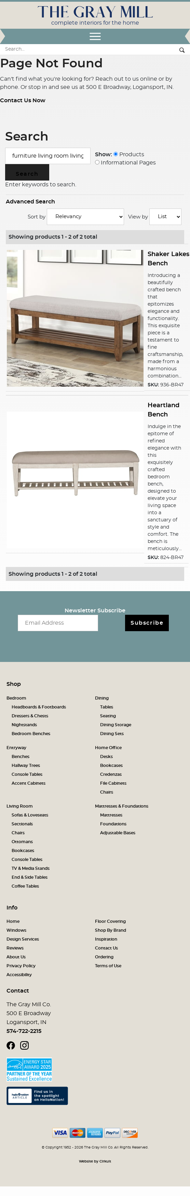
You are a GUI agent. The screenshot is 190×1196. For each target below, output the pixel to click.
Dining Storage (115, 725)
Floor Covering (110, 921)
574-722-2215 (23, 1031)
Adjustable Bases (117, 833)
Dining (102, 698)
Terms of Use (108, 966)
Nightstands (24, 725)
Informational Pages (125, 162)
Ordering (104, 957)
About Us (16, 957)
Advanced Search (30, 201)
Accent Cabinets (28, 783)
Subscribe (147, 623)
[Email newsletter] (58, 623)
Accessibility (19, 975)
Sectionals (22, 824)
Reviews (15, 948)
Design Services (22, 939)
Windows (16, 930)
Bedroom (16, 698)
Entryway (16, 748)
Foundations (113, 824)
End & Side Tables (30, 877)
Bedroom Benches (31, 734)
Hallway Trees (26, 765)
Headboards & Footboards (39, 707)
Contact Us (106, 948)
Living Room (19, 806)
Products (128, 154)
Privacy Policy (21, 966)
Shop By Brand (110, 930)
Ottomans (22, 842)
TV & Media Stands (31, 868)
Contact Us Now (22, 100)
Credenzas (111, 774)
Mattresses (111, 815)
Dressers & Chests (30, 716)
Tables (106, 707)
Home (12, 921)
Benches (20, 757)
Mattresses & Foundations (121, 806)
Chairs (106, 792)
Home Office (108, 748)
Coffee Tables (25, 886)
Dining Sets (112, 734)
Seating (108, 716)
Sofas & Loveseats (30, 815)
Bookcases (111, 765)
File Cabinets (113, 783)
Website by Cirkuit (95, 1161)
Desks (106, 757)
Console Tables (27, 774)
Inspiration (106, 939)
